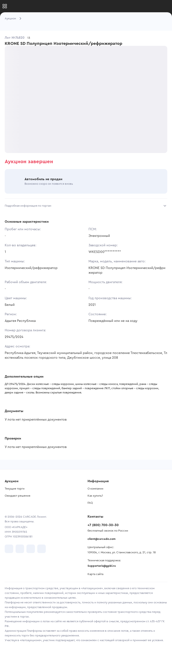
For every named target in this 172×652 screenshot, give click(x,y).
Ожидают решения (17, 495)
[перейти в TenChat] (41, 549)
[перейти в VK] (9, 549)
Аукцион (10, 18)
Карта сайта (95, 574)
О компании (95, 488)
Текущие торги (15, 488)
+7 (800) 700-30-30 (103, 525)
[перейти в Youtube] (30, 549)
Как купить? (95, 495)
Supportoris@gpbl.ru (102, 565)
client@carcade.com (102, 538)
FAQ (90, 502)
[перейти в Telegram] (20, 549)
